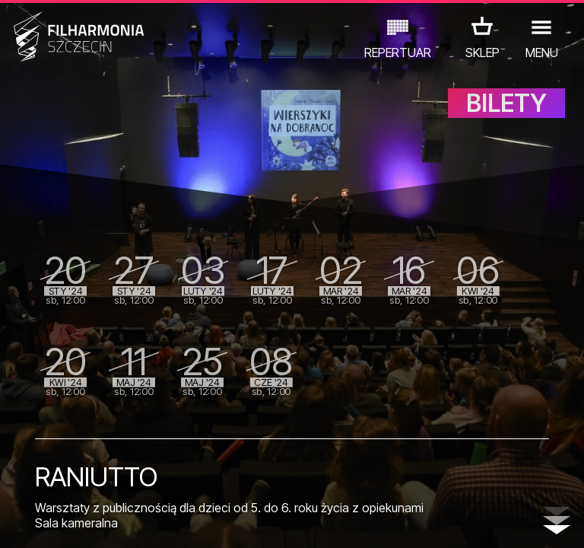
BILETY (506, 112)
